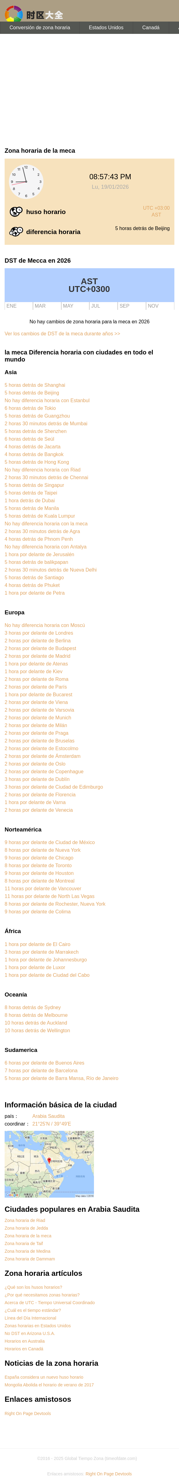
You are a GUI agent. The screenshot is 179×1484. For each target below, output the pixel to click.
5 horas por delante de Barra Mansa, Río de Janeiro (61, 1078)
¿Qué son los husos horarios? (33, 1287)
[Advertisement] (89, 89)
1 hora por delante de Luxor (35, 967)
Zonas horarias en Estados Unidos (38, 1325)
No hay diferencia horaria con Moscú (45, 625)
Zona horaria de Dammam (30, 1258)
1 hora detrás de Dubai (30, 500)
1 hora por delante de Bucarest (38, 694)
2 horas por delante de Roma (36, 679)
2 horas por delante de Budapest (40, 648)
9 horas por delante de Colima (38, 911)
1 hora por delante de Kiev (34, 671)
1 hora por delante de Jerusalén (39, 554)
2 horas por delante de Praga (36, 733)
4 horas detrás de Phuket (32, 585)
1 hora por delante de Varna (35, 802)
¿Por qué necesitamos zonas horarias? (42, 1294)
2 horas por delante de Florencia (40, 794)
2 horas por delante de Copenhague (44, 771)
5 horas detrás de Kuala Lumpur (40, 516)
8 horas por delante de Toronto (38, 865)
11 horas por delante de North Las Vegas (50, 896)
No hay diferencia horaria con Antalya (46, 546)
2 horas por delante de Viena (36, 702)
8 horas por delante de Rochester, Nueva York (55, 904)
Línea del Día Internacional (30, 1318)
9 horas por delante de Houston (39, 873)
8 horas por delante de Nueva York (42, 850)
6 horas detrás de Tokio (30, 408)
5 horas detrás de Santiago (34, 577)
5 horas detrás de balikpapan (36, 562)
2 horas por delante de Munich (38, 717)
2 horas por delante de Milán (36, 725)
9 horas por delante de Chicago (39, 857)
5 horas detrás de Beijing (32, 392)
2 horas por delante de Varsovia (39, 710)
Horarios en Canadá (24, 1348)
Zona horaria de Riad (25, 1220)
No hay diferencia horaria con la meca (46, 523)
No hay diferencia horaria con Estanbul (47, 400)
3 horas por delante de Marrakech (42, 952)
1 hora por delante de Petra (35, 593)
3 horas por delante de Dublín (37, 779)
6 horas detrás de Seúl (29, 439)
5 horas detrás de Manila (32, 508)
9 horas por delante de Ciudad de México (50, 842)
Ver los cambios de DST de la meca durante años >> (62, 333)
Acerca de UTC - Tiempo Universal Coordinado (50, 1302)
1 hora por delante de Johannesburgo (46, 959)
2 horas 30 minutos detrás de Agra (42, 531)
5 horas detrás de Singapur (34, 485)
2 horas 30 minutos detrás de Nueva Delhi (51, 569)
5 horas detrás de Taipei (31, 492)
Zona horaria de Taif (24, 1243)
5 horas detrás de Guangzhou (37, 416)
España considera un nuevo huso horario (44, 1377)
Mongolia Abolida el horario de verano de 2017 (49, 1384)
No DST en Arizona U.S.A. (30, 1333)
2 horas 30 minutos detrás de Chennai (46, 477)
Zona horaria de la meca (28, 1235)
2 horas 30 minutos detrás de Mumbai (46, 423)
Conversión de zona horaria (40, 27)
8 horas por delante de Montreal (40, 881)
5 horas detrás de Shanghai (35, 385)
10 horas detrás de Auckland (36, 1022)
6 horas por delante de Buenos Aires (44, 1062)
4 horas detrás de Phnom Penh (39, 539)
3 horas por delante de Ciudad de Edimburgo (54, 787)
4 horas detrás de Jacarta (32, 446)
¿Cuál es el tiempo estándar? (33, 1310)
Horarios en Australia (25, 1341)
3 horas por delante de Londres (39, 633)
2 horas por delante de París (36, 686)
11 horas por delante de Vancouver (43, 888)
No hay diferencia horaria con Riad (42, 469)
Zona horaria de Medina (28, 1251)
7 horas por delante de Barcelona (41, 1070)
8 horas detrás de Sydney (33, 1007)
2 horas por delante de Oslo (35, 763)
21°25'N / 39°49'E (51, 1123)
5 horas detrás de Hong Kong (37, 462)
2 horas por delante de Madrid (37, 656)
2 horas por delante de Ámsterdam (42, 756)
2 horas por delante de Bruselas (40, 740)
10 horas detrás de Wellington (37, 1030)
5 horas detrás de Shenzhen (36, 431)
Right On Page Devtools (28, 1413)
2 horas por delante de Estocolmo (41, 748)
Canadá (151, 27)
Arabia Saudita (48, 1116)
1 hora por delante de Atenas (36, 663)
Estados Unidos (106, 27)
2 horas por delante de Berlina (38, 640)
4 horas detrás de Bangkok (34, 454)
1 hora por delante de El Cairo (37, 944)
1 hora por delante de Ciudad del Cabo (47, 975)
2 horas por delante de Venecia (39, 810)
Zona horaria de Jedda (26, 1228)
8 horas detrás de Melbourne (36, 1015)
